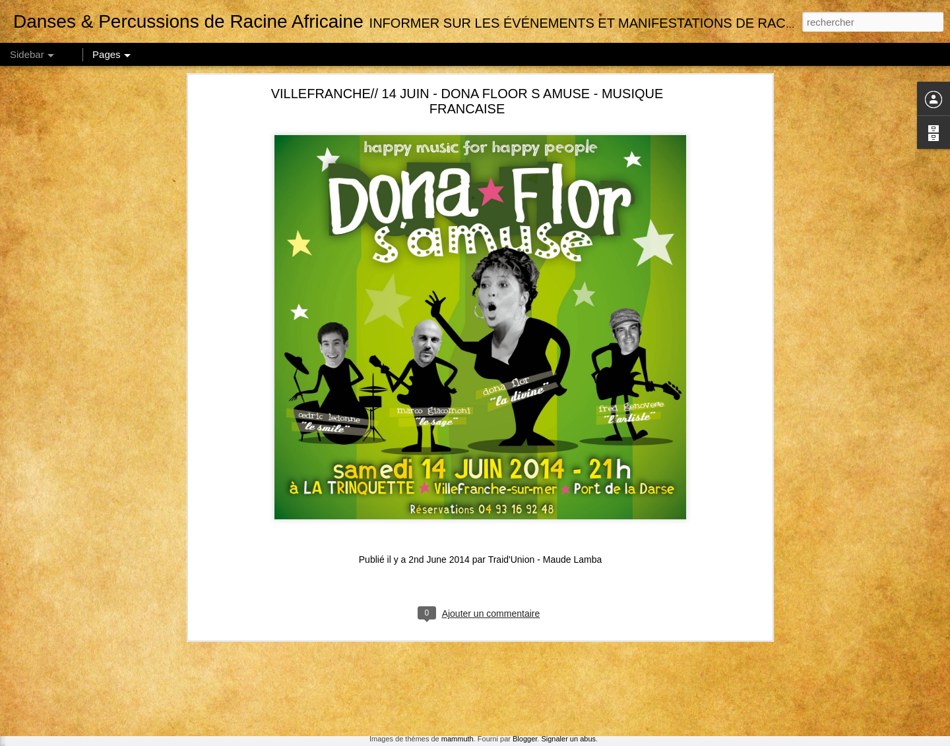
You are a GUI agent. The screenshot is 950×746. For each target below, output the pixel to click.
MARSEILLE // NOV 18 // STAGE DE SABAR (111, 643)
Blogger (525, 739)
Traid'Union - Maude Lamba (545, 374)
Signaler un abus (568, 739)
